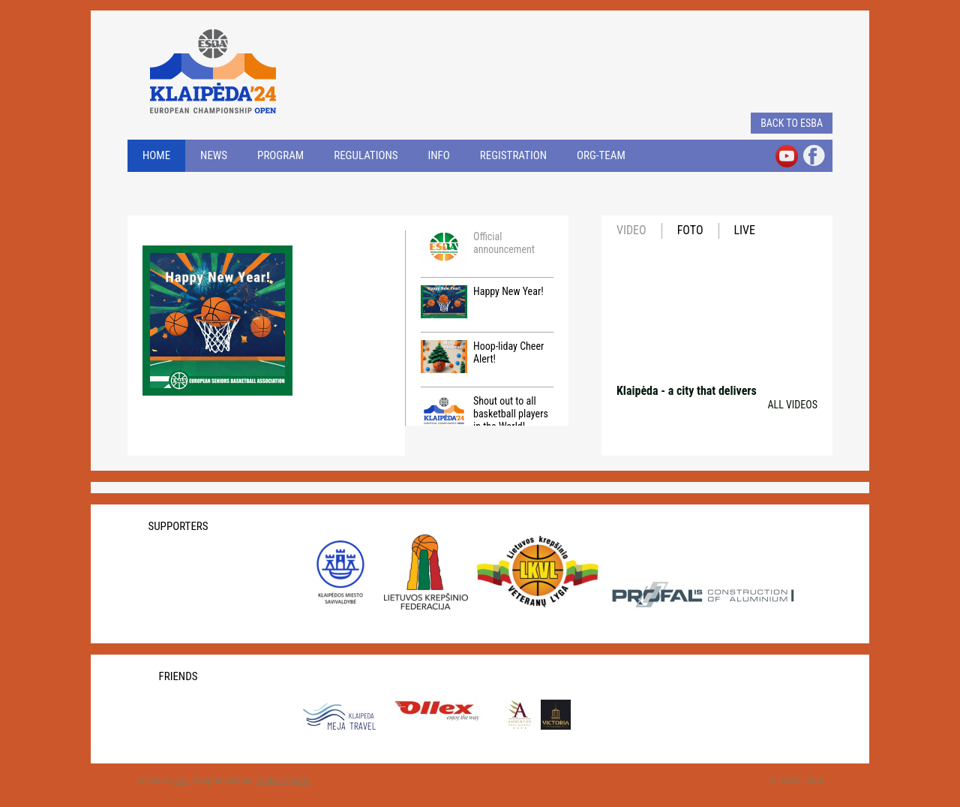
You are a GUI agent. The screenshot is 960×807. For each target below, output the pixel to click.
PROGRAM (280, 155)
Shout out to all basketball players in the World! (484, 413)
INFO (439, 155)
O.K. (182, 780)
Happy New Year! (482, 301)
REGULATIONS (366, 155)
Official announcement (478, 246)
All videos (792, 405)
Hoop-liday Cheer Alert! (482, 356)
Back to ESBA (791, 123)
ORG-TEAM (601, 155)
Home (156, 155)
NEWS (213, 155)
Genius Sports (283, 780)
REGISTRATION (513, 155)
